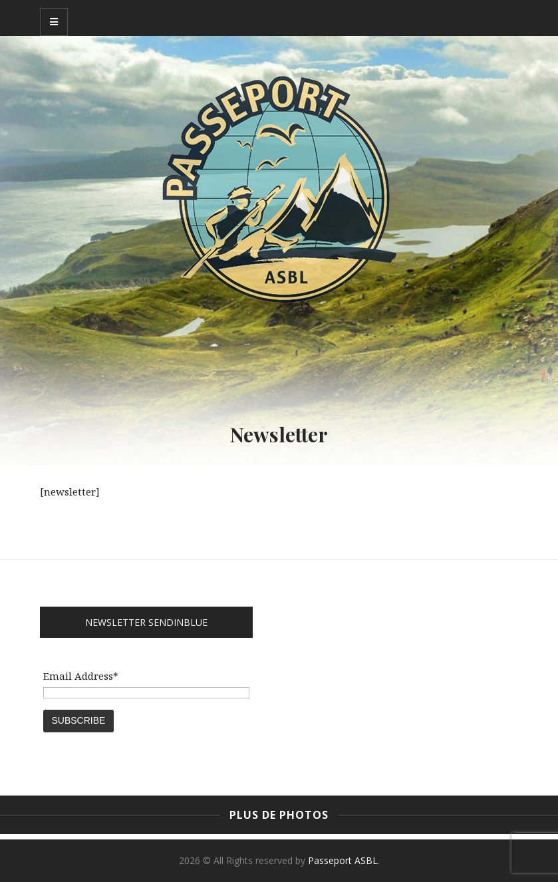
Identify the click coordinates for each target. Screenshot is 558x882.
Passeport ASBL (343, 860)
